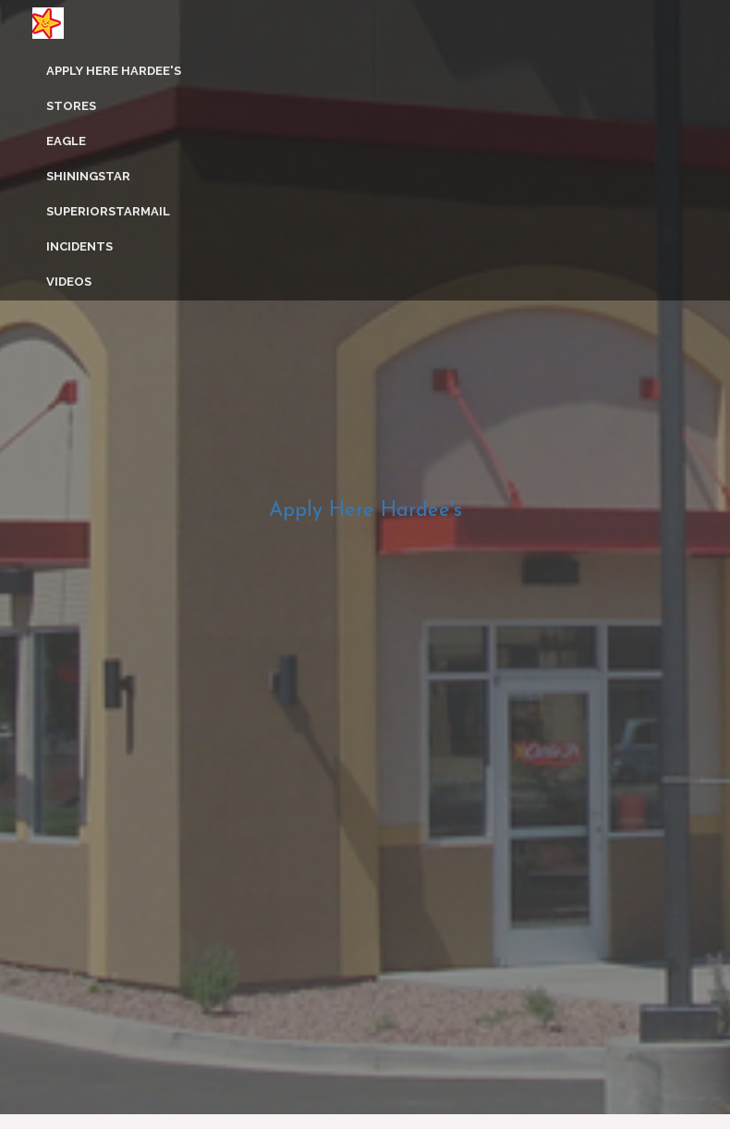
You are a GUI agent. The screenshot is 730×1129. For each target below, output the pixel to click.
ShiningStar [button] (88, 176)
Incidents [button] (79, 246)
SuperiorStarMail (108, 211)
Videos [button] (68, 281)
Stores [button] (71, 106)
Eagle (66, 141)
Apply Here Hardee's (113, 71)
